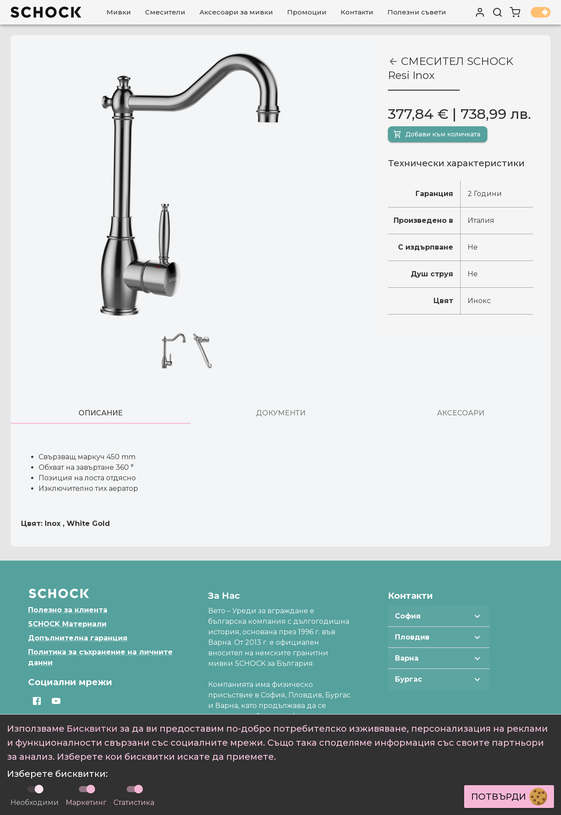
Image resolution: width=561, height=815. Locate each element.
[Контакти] (357, 12)
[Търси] (497, 12)
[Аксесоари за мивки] (236, 12)
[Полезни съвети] (417, 12)
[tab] (101, 413)
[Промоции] (307, 12)
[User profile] (480, 12)
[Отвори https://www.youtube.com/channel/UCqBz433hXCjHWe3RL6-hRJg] (56, 701)
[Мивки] (119, 12)
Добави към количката (436, 134)
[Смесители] (165, 12)
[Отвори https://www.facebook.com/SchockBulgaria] (37, 701)
